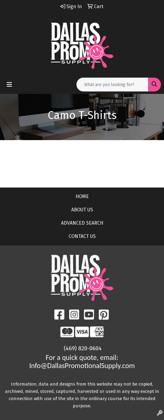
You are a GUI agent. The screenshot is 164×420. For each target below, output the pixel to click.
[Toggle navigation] (9, 84)
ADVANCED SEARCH (82, 223)
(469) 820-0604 (83, 348)
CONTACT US (82, 236)
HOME (82, 196)
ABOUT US (82, 210)
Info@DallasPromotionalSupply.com (82, 365)
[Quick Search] (112, 84)
